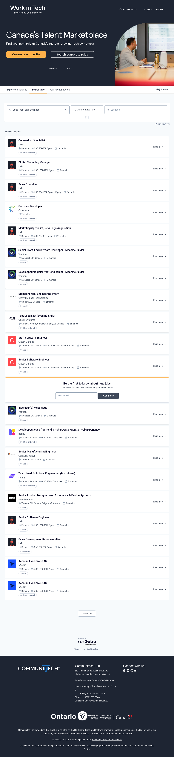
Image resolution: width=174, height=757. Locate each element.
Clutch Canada (26, 341)
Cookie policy (92, 649)
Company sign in (128, 9)
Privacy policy (79, 649)
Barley (21, 435)
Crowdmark (24, 210)
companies (17, 89)
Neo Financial (25, 501)
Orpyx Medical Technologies (33, 298)
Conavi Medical (26, 457)
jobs (38, 89)
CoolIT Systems (26, 319)
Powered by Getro (163, 124)
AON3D (22, 567)
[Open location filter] (163, 109)
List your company (153, 9)
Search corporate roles (72, 54)
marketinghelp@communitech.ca (107, 739)
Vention (22, 254)
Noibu (21, 479)
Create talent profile (26, 54)
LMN (21, 144)
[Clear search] (65, 109)
